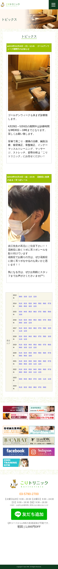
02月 (25, 303)
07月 (49, 303)
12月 (35, 296)
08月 (20, 296)
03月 (30, 303)
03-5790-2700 (29, 494)
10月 (25, 296)
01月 (20, 303)
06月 (44, 303)
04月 (35, 303)
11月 (30, 296)
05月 (39, 303)
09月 (25, 306)
